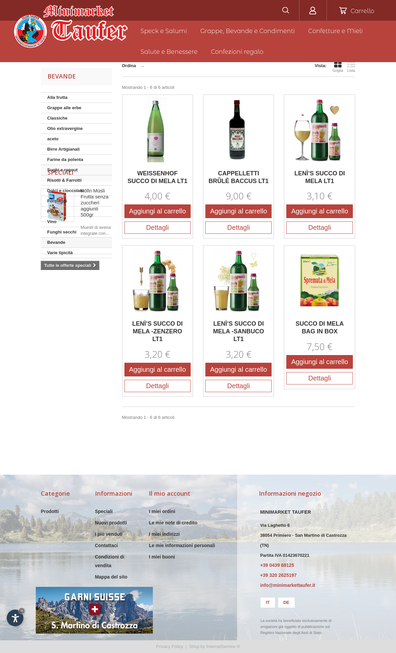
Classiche (57, 118)
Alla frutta (57, 97)
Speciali (60, 277)
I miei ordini (162, 511)
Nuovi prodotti (111, 522)
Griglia (337, 66)
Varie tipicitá (60, 252)
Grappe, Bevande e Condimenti (247, 31)
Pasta (53, 211)
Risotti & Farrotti (64, 180)
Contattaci (106, 545)
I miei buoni (162, 556)
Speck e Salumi (163, 31)
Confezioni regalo (237, 51)
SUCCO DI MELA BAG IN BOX (320, 327)
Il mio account (169, 493)
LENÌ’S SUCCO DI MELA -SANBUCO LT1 (238, 331)
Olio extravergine (65, 128)
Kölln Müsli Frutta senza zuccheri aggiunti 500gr (94, 307)
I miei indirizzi (164, 534)
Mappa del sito (111, 577)
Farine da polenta (65, 159)
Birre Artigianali (63, 149)
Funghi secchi (61, 231)
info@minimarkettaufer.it (287, 585)
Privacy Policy (169, 646)
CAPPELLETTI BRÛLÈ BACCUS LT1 (238, 177)
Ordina (129, 65)
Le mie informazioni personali (182, 545)
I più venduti (108, 534)
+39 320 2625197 (278, 575)
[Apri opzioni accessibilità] (15, 618)
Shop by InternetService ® (214, 646)
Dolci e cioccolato (65, 190)
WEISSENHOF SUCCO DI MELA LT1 (157, 177)
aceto (53, 138)
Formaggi (57, 200)
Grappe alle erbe (64, 107)
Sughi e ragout (62, 169)
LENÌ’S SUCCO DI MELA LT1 (319, 177)
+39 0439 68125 (277, 565)
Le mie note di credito (173, 522)
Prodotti (50, 511)
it (268, 602)
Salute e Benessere (169, 51)
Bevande (56, 242)
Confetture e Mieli (335, 31)
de (286, 602)
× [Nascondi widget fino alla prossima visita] (21, 610)
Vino (52, 221)
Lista (351, 66)
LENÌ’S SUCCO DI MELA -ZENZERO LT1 (157, 331)
